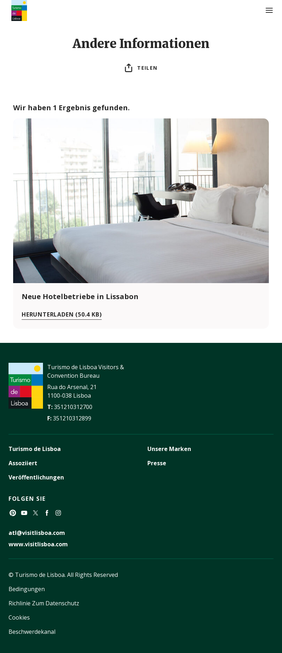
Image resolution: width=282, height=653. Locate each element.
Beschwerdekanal (32, 632)
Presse (156, 463)
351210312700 (73, 407)
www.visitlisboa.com (38, 544)
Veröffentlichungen (36, 477)
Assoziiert (23, 463)
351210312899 (72, 418)
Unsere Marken (169, 449)
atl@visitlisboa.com (37, 533)
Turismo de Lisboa (35, 449)
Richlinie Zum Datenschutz (44, 603)
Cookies (19, 617)
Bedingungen (27, 589)
